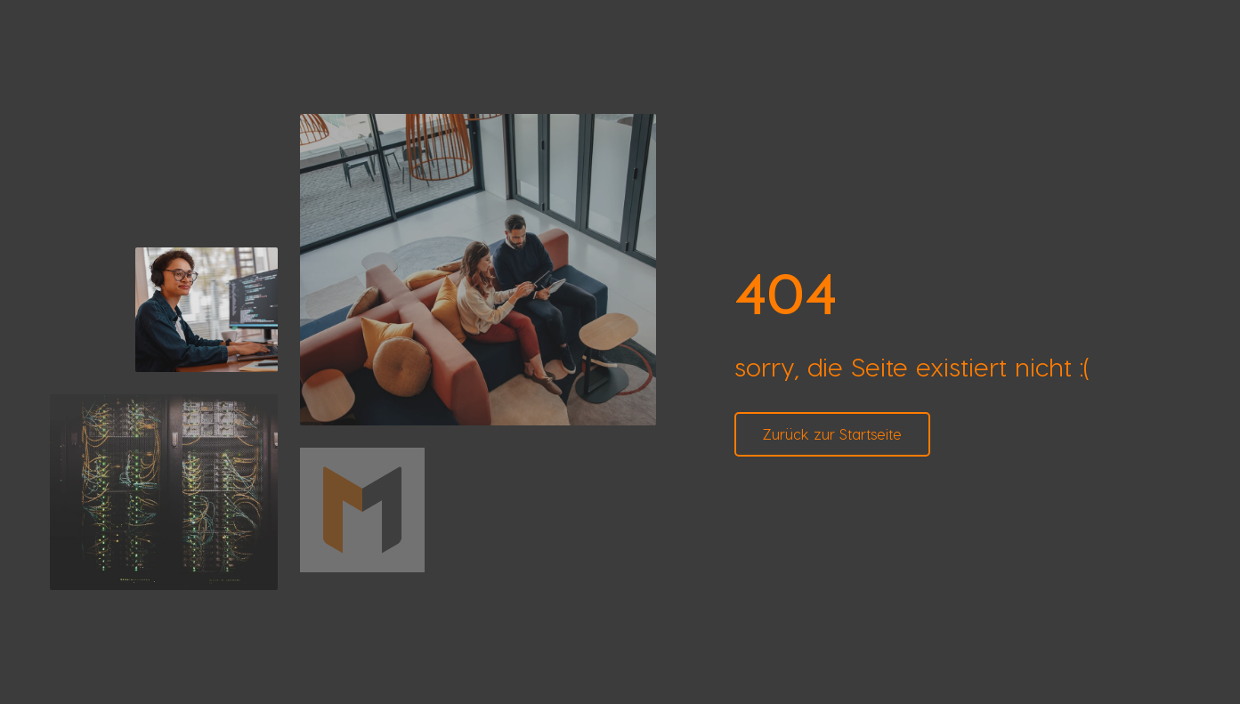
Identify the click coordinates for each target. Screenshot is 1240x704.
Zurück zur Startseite (832, 433)
